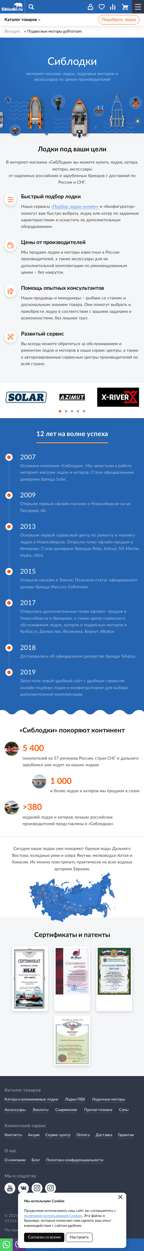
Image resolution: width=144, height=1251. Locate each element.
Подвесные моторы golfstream (54, 31)
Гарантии (126, 1135)
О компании (15, 1160)
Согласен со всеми (44, 1237)
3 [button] (72, 411)
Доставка (104, 1135)
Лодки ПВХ (75, 1099)
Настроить (79, 1237)
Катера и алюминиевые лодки (31, 1099)
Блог (36, 1160)
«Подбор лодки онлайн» (75, 207)
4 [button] (78, 411)
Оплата (83, 1135)
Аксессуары (15, 1110)
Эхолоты (40, 1110)
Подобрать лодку (119, 20)
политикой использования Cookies (53, 1216)
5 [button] (84, 411)
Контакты (13, 1135)
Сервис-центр (57, 1135)
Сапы (123, 1110)
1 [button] (60, 411)
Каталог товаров (22, 20)
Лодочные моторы (108, 1099)
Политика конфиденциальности (74, 1160)
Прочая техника (98, 1110)
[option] (26, 397)
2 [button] (66, 411)
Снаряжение (66, 1110)
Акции (33, 1135)
